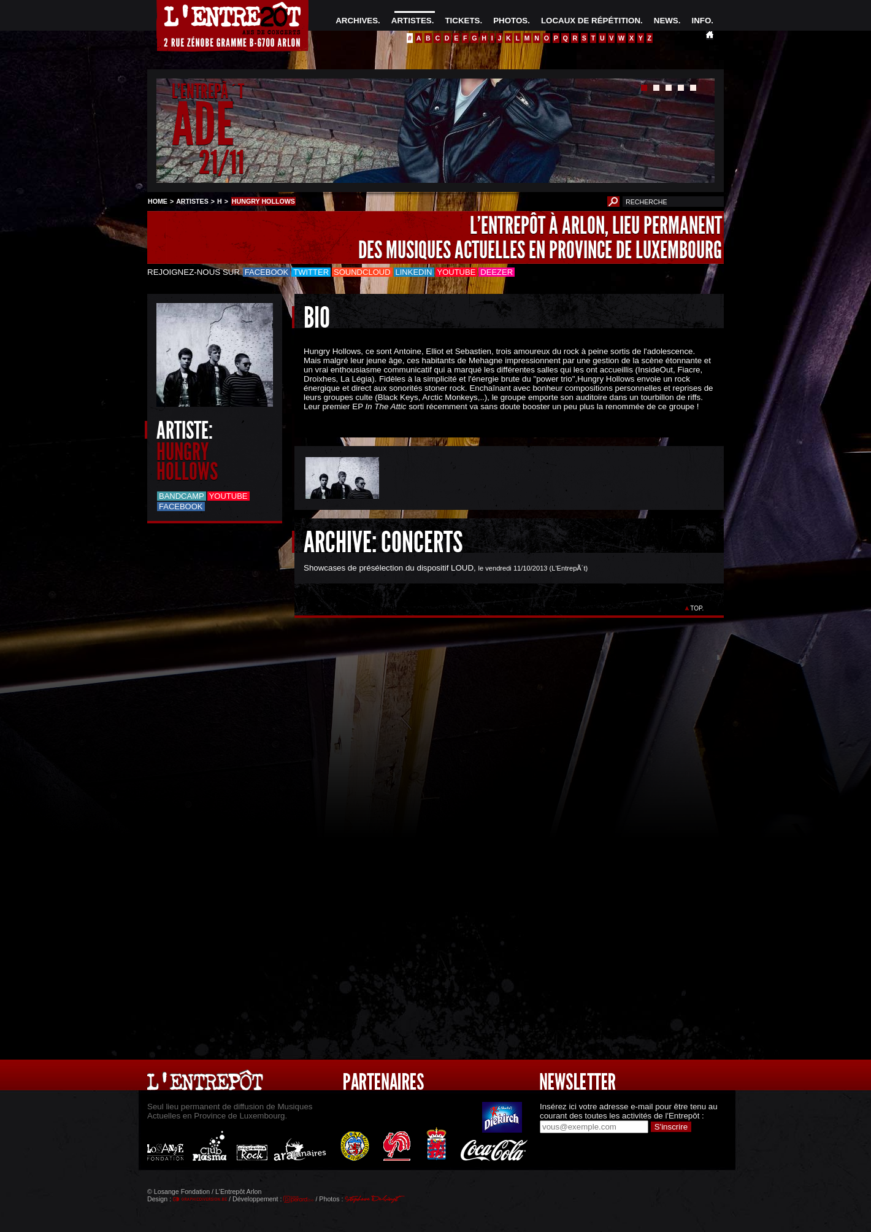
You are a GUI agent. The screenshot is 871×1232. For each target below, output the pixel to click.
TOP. (697, 608)
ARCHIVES (357, 20)
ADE (203, 125)
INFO (701, 20)
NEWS (666, 20)
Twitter (311, 272)
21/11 (221, 162)
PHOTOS (510, 20)
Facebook (267, 272)
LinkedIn (414, 272)
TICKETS (462, 20)
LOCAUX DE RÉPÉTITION (590, 20)
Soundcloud (362, 272)
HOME (157, 201)
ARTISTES (411, 20)
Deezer (496, 272)
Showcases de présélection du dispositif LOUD (389, 567)
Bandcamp (181, 496)
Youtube (456, 272)
